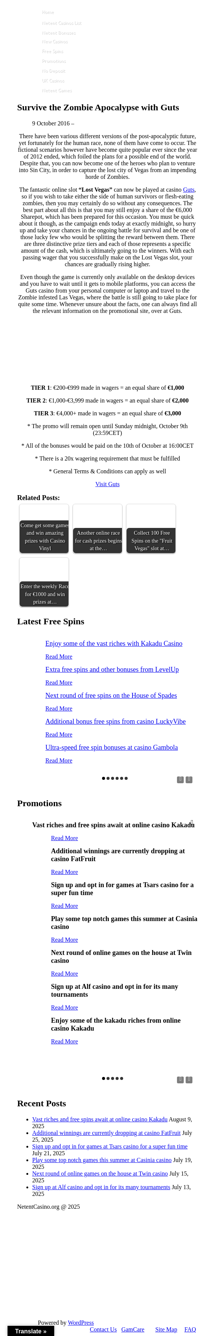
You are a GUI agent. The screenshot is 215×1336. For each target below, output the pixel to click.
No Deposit (53, 70)
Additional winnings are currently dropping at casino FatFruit (106, 1133)
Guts (188, 189)
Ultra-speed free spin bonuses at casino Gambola (112, 747)
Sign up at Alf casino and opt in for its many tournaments (101, 1187)
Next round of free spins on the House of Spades (111, 695)
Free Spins (52, 51)
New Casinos (54, 41)
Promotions (54, 60)
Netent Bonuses (58, 32)
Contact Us (103, 1329)
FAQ (190, 1329)
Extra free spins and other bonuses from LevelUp (112, 669)
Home (48, 11)
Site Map (166, 1329)
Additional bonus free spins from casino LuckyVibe (116, 721)
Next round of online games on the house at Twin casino (100, 1173)
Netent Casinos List (61, 22)
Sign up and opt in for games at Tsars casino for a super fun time (110, 1146)
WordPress (81, 1322)
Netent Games (57, 90)
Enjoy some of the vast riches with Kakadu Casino (114, 643)
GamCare (132, 1329)
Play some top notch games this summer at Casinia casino (102, 1160)
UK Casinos (53, 80)
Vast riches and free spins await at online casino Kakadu (100, 1119)
